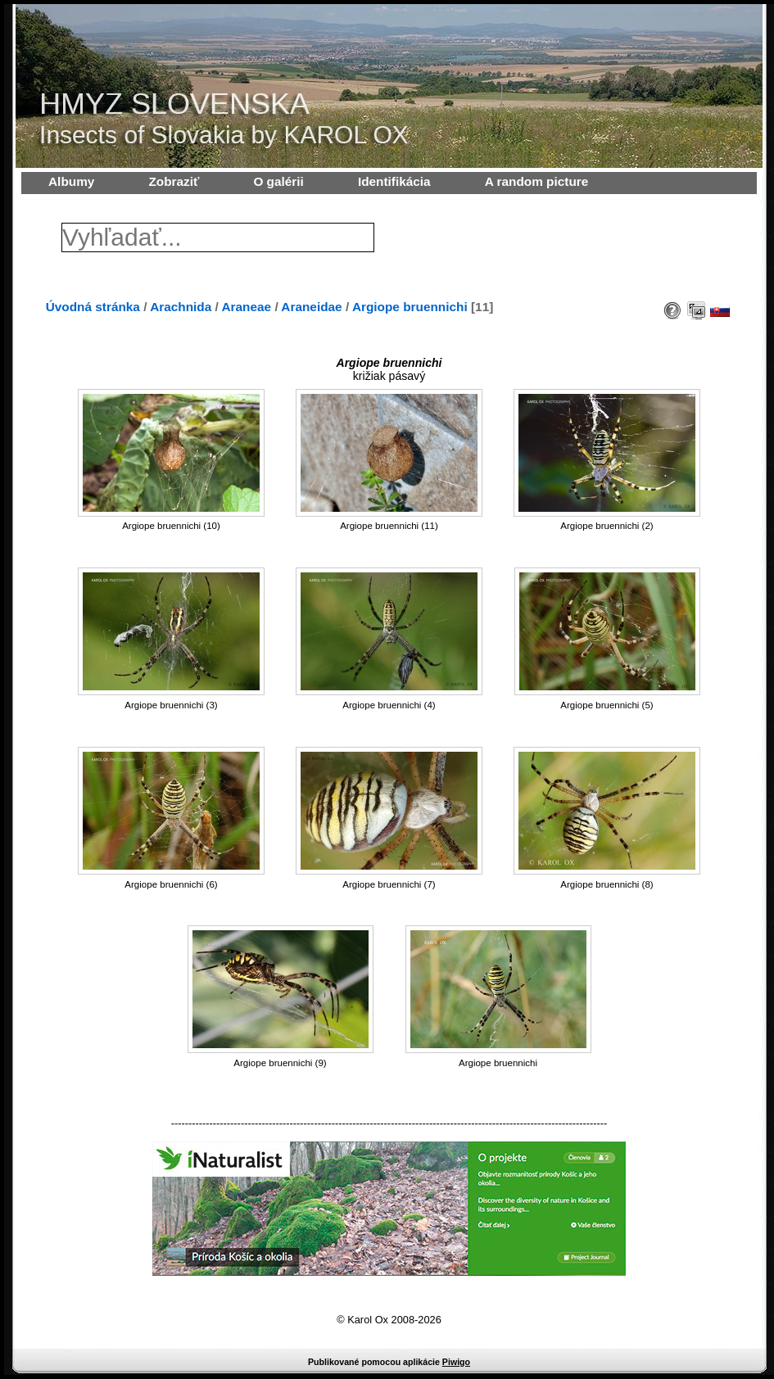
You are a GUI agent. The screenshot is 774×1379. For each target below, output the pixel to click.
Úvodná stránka (93, 307)
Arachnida (180, 307)
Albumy (71, 181)
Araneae (247, 307)
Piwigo (456, 1362)
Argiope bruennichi (410, 307)
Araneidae (311, 307)
